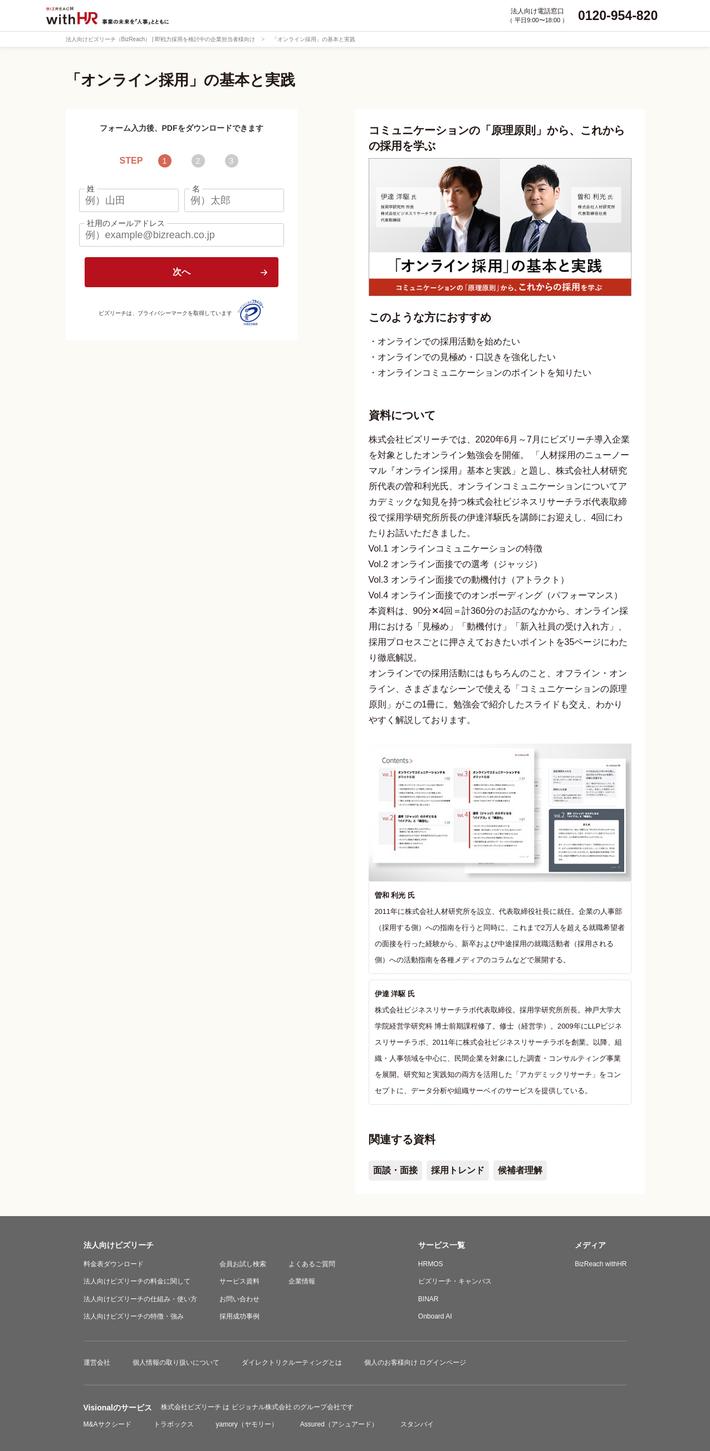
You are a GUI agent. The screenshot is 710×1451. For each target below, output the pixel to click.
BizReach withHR (600, 1264)
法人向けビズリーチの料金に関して (137, 1281)
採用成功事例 (239, 1316)
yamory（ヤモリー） (247, 1424)
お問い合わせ (239, 1299)
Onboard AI (435, 1316)
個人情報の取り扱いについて (176, 1362)
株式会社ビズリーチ (192, 1407)
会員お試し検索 (242, 1264)
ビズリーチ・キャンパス (455, 1281)
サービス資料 (239, 1281)
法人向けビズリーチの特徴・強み (134, 1316)
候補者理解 (520, 1170)
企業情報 (301, 1281)
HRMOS (430, 1264)
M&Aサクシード (107, 1424)
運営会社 (97, 1362)
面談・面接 (395, 1170)
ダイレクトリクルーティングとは (292, 1362)
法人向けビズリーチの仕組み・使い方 (140, 1299)
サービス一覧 (441, 1245)
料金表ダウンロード (114, 1264)
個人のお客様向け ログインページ (415, 1362)
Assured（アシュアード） (339, 1424)
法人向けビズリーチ (119, 1245)
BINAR (428, 1299)
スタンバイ (417, 1424)
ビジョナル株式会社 (262, 1407)
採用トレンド (457, 1170)
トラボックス (174, 1424)
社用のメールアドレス (126, 223)
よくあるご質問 (311, 1264)
